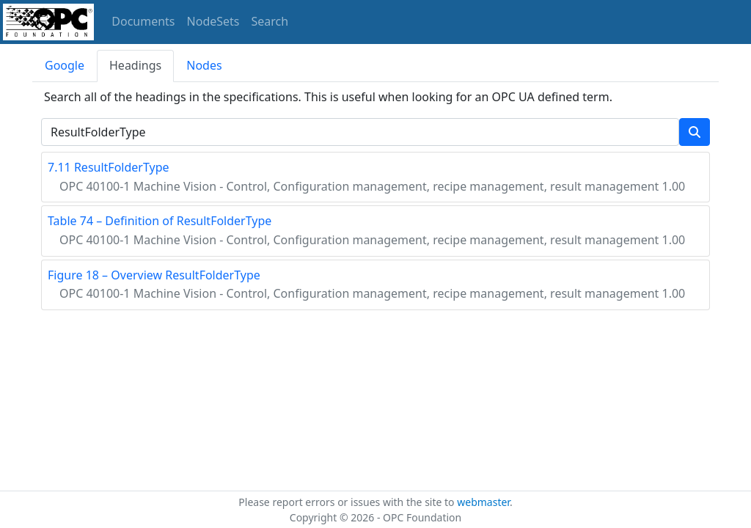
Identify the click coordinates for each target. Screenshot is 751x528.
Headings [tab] (135, 65)
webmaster (483, 502)
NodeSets (213, 21)
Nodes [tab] (203, 65)
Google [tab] (64, 65)
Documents (143, 21)
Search (270, 21)
